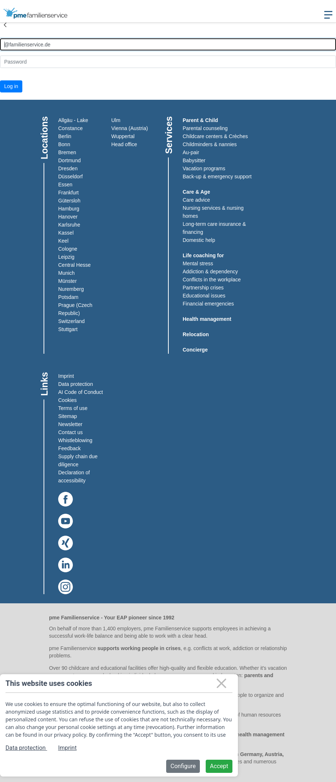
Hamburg (68, 209)
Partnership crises (203, 288)
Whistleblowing (75, 440)
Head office (124, 144)
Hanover (68, 217)
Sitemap (67, 416)
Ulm (115, 120)
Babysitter (194, 160)
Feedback (69, 448)
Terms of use (72, 408)
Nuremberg (71, 289)
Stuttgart (68, 329)
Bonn (64, 144)
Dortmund (69, 160)
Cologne (67, 249)
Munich (66, 273)
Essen (65, 184)
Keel (63, 241)
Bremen (67, 152)
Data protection (75, 384)
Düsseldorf (70, 176)
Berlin (64, 136)
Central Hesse (74, 265)
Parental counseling (205, 128)
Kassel (66, 233)
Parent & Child (200, 120)
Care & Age (196, 192)
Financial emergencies (208, 304)
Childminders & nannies (210, 144)
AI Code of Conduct (80, 392)
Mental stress (198, 263)
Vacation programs (204, 168)
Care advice (196, 200)
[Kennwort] (168, 62)
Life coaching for (203, 255)
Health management (207, 319)
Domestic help (199, 240)
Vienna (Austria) (129, 128)
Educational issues (204, 296)
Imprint (66, 376)
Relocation (196, 334)
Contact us (70, 432)
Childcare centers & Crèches (215, 136)
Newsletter (70, 424)
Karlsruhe (69, 225)
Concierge (195, 350)
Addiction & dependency (210, 271)
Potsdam (68, 297)
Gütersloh (69, 201)
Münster (67, 281)
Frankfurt (68, 193)
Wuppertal (123, 136)
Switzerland (71, 321)
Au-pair (191, 152)
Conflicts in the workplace (212, 279)
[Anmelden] (168, 44)
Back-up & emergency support (217, 176)
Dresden (68, 168)
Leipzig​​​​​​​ (66, 257)
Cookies (67, 400)
